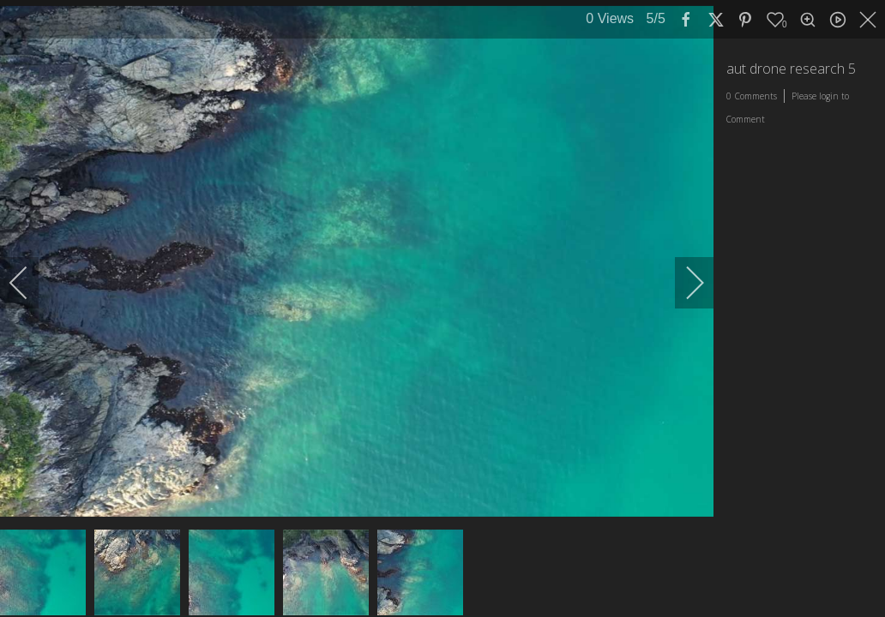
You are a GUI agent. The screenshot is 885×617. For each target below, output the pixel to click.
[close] (869, 19)
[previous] (30, 283)
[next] (683, 283)
